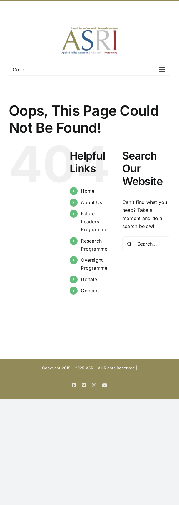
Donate (89, 279)
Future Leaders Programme (94, 221)
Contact (90, 290)
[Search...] (146, 243)
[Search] (129, 243)
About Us (91, 202)
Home (87, 191)
